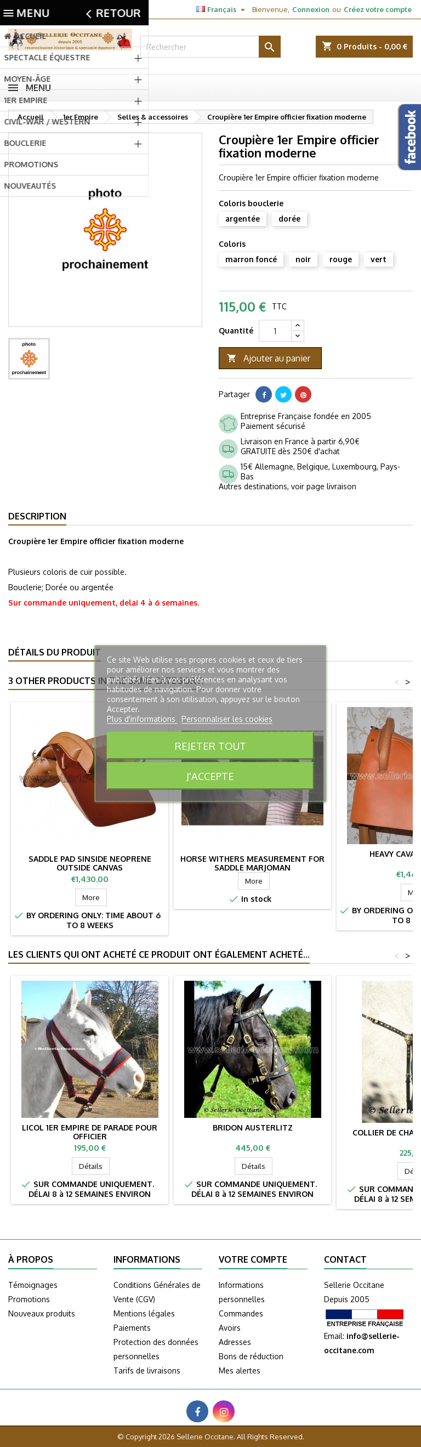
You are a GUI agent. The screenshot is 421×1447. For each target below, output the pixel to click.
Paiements (132, 1327)
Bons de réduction (251, 1356)
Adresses (235, 1342)
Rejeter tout (210, 745)
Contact (20, 9)
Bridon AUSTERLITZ (253, 1127)
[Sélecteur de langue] (222, 9)
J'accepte (210, 776)
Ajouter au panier (268, 358)
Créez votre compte (378, 9)
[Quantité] (275, 331)
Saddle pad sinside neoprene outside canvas (90, 863)
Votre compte (253, 1259)
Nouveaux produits (41, 1313)
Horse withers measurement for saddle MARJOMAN (252, 863)
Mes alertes (239, 1370)
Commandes (241, 1313)
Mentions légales (144, 1313)
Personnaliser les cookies (226, 719)
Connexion (310, 9)
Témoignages (33, 1285)
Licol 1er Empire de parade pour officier (89, 1132)
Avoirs (230, 1327)
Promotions (29, 1299)
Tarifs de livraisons (146, 1370)
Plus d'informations (142, 719)
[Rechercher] (210, 47)
